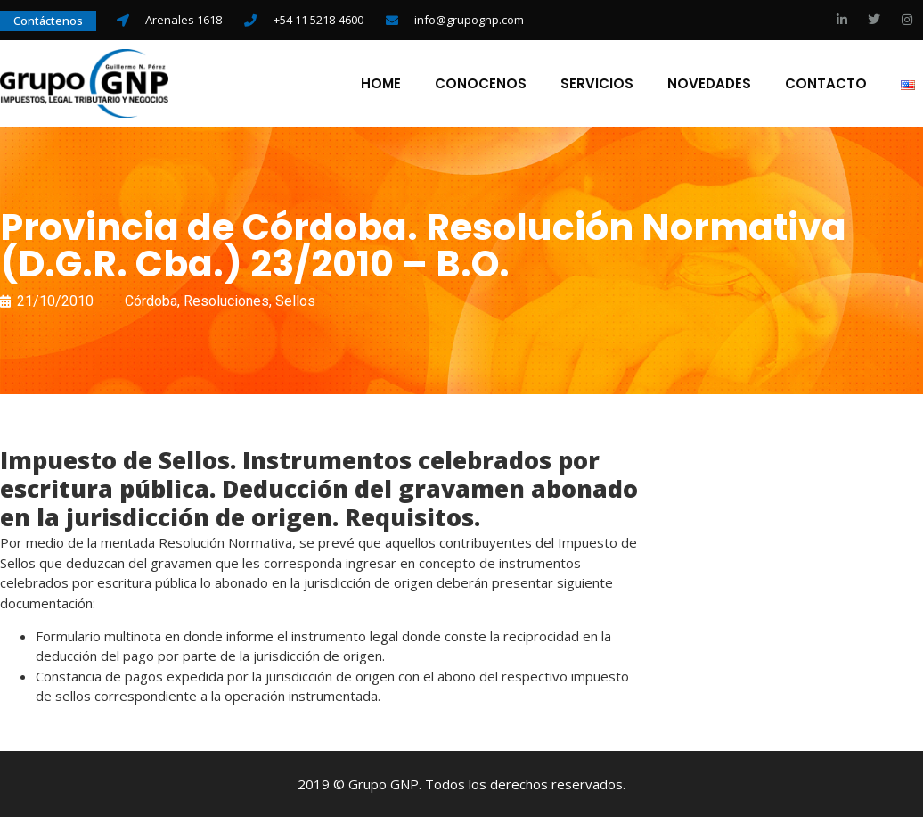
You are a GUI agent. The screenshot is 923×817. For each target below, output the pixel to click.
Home (381, 84)
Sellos (295, 301)
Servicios (596, 84)
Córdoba (151, 301)
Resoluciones (226, 301)
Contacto (826, 84)
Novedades (709, 84)
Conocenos (481, 84)
